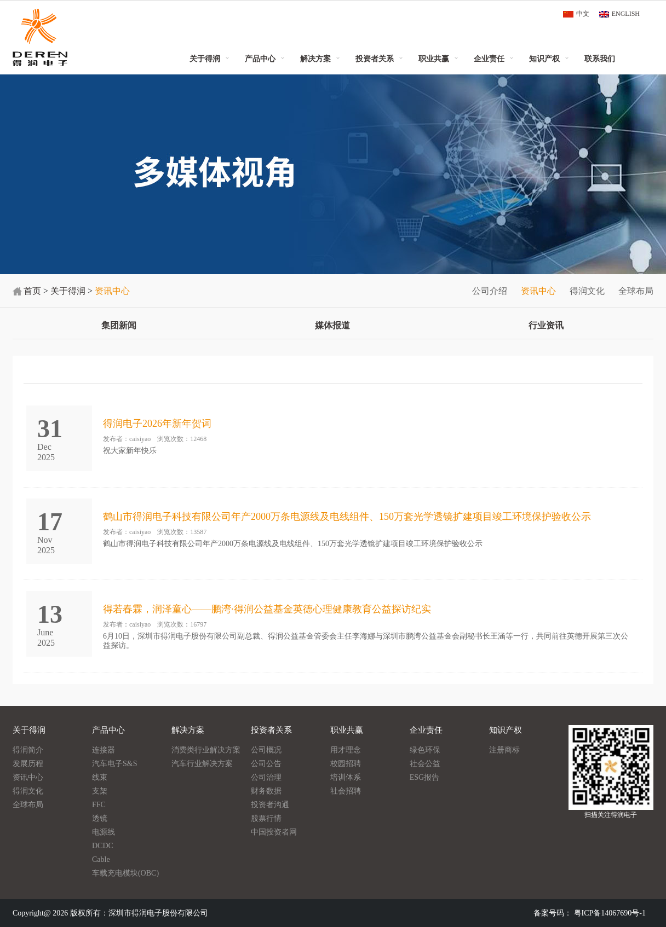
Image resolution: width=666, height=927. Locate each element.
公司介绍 (489, 291)
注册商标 (504, 750)
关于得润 (205, 58)
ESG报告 (424, 777)
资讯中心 (538, 291)
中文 (582, 14)
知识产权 (544, 58)
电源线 (103, 832)
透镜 (99, 818)
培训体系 (345, 777)
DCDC (102, 846)
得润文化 (587, 291)
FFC (99, 805)
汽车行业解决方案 (202, 764)
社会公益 (425, 764)
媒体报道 (332, 325)
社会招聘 (345, 791)
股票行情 (266, 818)
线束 (99, 777)
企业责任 (489, 58)
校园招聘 (345, 764)
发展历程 (28, 764)
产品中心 (260, 58)
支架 (99, 791)
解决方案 (315, 58)
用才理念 (345, 750)
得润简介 (28, 750)
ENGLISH (626, 14)
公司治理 (266, 777)
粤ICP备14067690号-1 (610, 913)
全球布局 (635, 291)
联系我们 (599, 58)
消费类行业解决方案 (205, 750)
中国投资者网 (274, 832)
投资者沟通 (270, 805)
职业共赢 (433, 58)
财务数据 (266, 791)
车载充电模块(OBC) (125, 873)
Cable (101, 859)
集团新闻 (118, 325)
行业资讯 (546, 325)
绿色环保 (425, 750)
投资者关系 (374, 58)
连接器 (103, 750)
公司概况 (266, 750)
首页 (32, 291)
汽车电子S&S (114, 764)
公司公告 (266, 764)
